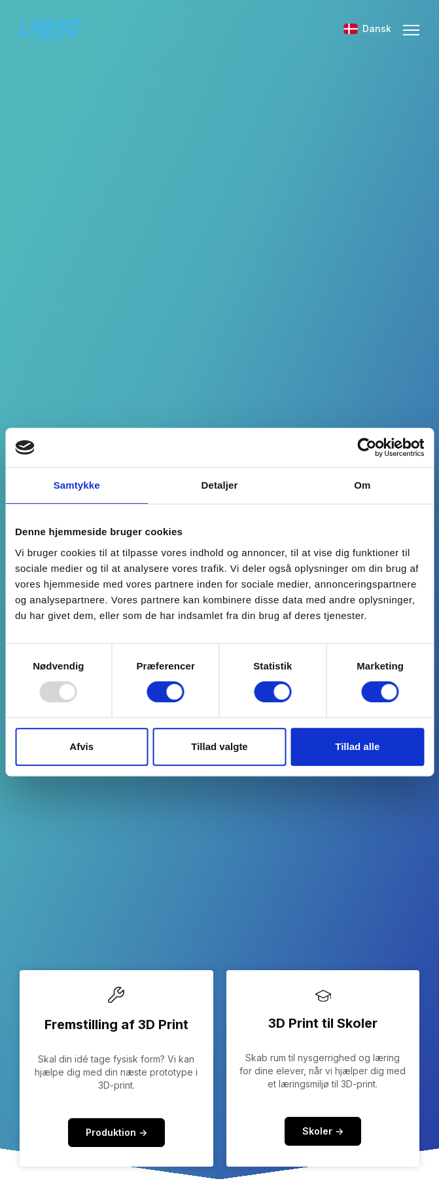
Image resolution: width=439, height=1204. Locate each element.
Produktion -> (116, 1132)
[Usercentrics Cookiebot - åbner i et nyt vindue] (366, 447)
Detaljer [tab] (220, 485)
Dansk (367, 28)
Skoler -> (322, 1131)
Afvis (81, 746)
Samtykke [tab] (77, 485)
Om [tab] (362, 485)
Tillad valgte (219, 746)
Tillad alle (357, 746)
